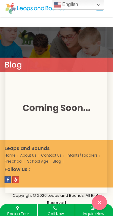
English (66, 4)
